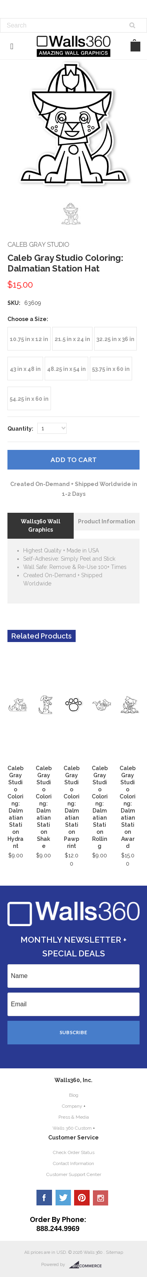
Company (72, 1106)
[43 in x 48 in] (25, 368)
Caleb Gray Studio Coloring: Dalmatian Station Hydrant (15, 807)
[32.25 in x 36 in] (115, 338)
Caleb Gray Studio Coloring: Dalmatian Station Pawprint (72, 807)
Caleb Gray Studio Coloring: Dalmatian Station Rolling (100, 807)
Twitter (63, 1197)
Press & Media (73, 1117)
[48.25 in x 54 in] (66, 368)
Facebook (44, 1197)
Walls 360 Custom (72, 1128)
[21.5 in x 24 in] (72, 338)
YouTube (101, 1197)
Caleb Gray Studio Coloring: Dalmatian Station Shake (44, 807)
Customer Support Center (73, 1174)
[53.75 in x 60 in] (111, 368)
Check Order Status (73, 1152)
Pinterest (82, 1197)
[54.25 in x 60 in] (29, 398)
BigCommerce (87, 1264)
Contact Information (73, 1163)
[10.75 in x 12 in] (29, 338)
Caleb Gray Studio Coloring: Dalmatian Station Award (128, 807)
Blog (73, 1095)
